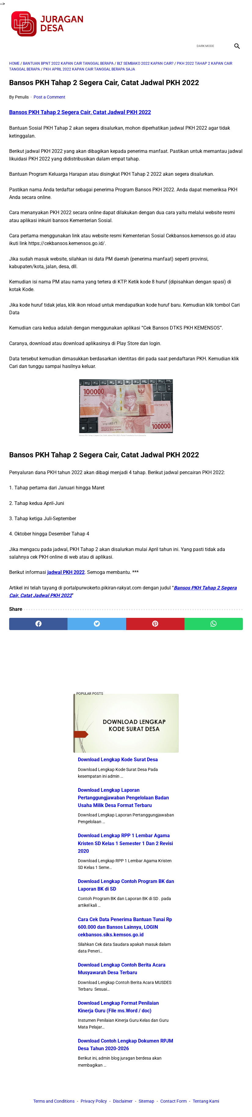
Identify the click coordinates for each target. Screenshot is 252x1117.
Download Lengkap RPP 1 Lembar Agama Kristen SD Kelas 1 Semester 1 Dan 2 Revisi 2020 (125, 843)
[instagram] (236, 24)
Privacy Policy (94, 1101)
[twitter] (207, 24)
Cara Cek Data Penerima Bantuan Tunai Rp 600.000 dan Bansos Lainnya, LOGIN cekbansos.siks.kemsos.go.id (125, 927)
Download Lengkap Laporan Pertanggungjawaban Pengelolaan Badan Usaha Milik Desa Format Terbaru (123, 797)
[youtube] (221, 24)
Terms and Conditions (54, 1101)
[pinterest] (155, 624)
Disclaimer (123, 1101)
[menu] (12, 46)
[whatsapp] (213, 624)
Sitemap (146, 1101)
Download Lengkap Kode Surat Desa (118, 759)
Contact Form (173, 1101)
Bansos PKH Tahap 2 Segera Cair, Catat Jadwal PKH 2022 (80, 112)
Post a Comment (49, 97)
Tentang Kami (206, 1101)
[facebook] (193, 24)
